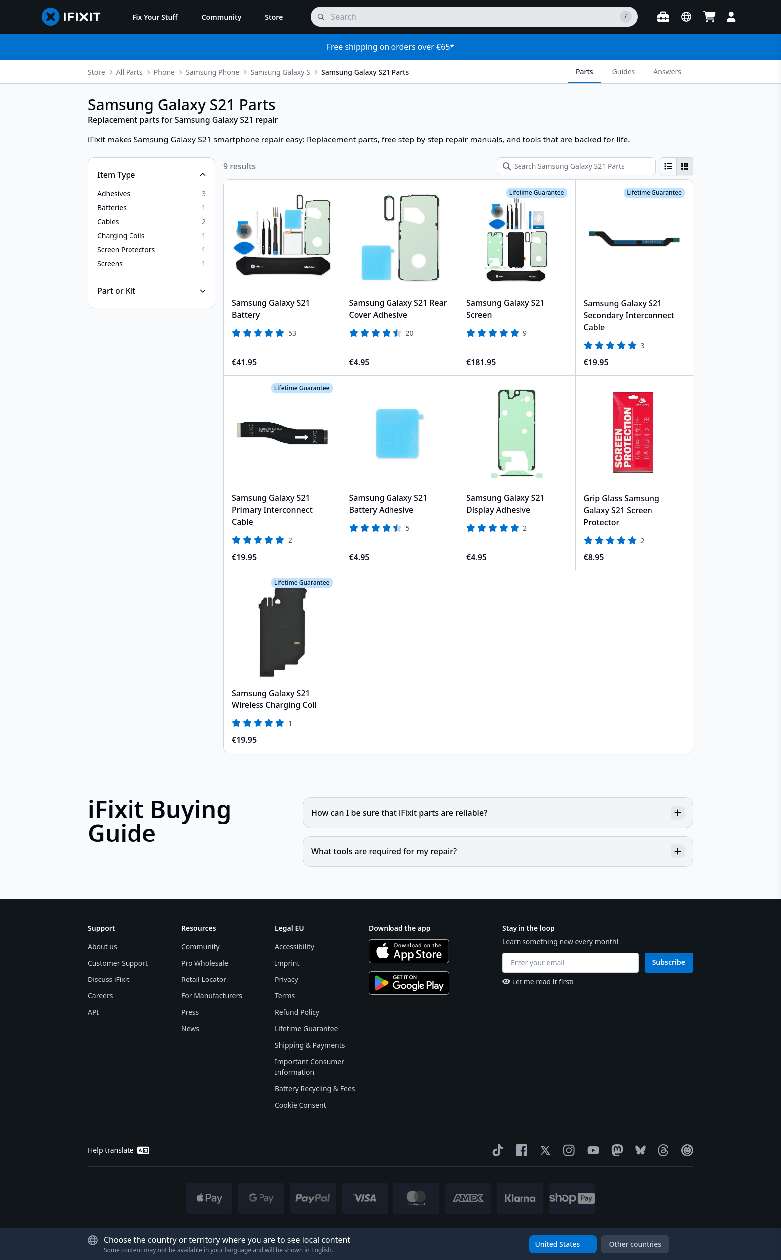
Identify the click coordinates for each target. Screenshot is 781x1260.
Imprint (287, 963)
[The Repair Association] (685, 1150)
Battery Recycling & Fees (315, 1088)
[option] (151, 194)
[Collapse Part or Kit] (151, 291)
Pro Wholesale (204, 963)
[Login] (731, 17)
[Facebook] (519, 1150)
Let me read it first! (538, 981)
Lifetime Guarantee (306, 1028)
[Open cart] (709, 17)
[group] (676, 166)
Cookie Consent (300, 1105)
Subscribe (668, 962)
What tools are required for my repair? (498, 851)
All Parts (129, 72)
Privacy (286, 979)
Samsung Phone (212, 72)
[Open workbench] (663, 17)
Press (190, 1012)
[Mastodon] (615, 1150)
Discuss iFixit (109, 979)
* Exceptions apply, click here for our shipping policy (416, 1231)
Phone (164, 72)
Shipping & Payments (310, 1045)
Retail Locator (203, 979)
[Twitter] (543, 1150)
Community (200, 946)
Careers (100, 995)
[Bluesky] (638, 1150)
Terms (285, 995)
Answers (667, 71)
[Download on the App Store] (409, 951)
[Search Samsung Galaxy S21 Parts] (576, 166)
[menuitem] (155, 17)
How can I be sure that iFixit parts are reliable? (498, 813)
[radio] (668, 166)
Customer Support (118, 963)
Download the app (400, 928)
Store (96, 72)
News (190, 1028)
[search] (474, 17)
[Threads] (661, 1150)
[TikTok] (496, 1150)
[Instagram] (567, 1150)
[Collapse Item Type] (151, 175)
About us (102, 946)
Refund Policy (297, 1012)
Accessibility (294, 946)
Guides (623, 71)
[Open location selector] (686, 17)
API (93, 1012)
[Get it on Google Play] (409, 983)
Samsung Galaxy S (280, 72)
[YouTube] (591, 1150)
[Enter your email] (570, 963)
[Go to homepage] (75, 17)
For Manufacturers (211, 995)
